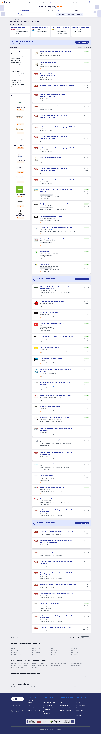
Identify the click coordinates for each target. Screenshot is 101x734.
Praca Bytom (54, 689)
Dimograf (42, 338)
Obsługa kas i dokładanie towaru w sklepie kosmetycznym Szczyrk (53, 74)
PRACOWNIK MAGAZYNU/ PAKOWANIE (52, 323)
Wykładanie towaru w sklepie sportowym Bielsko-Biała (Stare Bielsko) (57, 511)
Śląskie (20, 19)
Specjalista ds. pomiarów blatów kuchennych (54, 204)
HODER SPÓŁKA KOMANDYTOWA (47, 205)
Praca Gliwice (73, 687)
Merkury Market (43, 349)
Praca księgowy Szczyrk (56, 676)
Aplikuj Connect (80, 710)
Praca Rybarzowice (35, 648)
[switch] (82, 42)
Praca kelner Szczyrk (36, 667)
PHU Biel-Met (43, 408)
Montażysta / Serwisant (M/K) (49, 603)
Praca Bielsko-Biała (55, 654)
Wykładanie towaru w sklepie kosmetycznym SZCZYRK (57, 85)
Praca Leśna (14, 652)
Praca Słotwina (54, 646)
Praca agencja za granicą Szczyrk (39, 676)
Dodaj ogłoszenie (54, 2)
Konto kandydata (83, 2)
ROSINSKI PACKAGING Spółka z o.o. (48, 373)
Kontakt (78, 702)
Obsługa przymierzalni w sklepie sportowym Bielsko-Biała (58, 584)
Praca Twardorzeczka (56, 650)
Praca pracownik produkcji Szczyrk (19, 663)
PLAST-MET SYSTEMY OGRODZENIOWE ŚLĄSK (50, 290)
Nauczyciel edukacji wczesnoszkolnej (52, 488)
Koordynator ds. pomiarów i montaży (51, 216)
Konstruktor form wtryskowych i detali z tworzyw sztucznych (55, 370)
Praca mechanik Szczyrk (56, 665)
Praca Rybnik (73, 689)
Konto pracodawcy (47, 705)
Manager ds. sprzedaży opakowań (50, 464)
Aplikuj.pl (12, 19)
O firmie (78, 700)
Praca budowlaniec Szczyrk (37, 663)
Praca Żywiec (73, 654)
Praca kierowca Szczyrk (76, 663)
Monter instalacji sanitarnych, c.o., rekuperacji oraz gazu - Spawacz (58, 190)
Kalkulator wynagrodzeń (43, 2)
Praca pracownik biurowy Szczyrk (39, 665)
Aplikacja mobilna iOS (65, 713)
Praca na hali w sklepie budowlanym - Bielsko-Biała (56, 552)
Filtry (21, 14)
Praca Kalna (53, 648)
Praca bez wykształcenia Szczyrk (78, 676)
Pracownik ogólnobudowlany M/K (40, 27)
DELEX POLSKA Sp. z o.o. (45, 500)
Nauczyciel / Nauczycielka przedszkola (52, 239)
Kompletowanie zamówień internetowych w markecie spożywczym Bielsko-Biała (56, 541)
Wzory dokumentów (64, 705)
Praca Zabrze (34, 689)
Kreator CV (33, 2)
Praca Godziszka (35, 646)
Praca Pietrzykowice (36, 652)
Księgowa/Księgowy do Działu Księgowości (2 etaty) (56, 395)
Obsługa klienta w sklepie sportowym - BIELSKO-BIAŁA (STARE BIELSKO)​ (57, 453)
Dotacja (78, 713)
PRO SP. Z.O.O (43, 325)
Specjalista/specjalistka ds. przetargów (52, 301)
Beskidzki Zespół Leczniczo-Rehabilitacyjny (49, 253)
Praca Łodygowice (74, 650)
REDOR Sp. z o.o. (44, 360)
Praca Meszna (73, 646)
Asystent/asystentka (46, 475)
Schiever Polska (43, 432)
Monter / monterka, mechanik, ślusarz (52, 440)
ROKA (41, 605)
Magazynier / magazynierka (18, 27)
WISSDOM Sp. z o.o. (44, 314)
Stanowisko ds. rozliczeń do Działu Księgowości (55, 417)
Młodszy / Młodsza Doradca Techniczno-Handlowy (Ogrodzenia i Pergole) (56, 288)
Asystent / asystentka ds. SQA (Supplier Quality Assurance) (55, 383)
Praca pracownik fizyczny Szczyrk (59, 663)
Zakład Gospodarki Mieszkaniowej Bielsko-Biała (50, 397)
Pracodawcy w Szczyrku (15, 222)
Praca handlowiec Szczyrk (76, 665)
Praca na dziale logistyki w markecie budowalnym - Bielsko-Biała (56, 562)
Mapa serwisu (79, 715)
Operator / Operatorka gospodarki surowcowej (81, 27)
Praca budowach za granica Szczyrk (20, 678)
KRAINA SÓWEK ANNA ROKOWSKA (47, 240)
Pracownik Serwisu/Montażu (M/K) (51, 358)
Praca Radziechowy (16, 654)
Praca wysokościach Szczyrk (38, 678)
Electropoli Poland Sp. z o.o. (46, 386)
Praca (16, 19)
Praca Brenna (34, 650)
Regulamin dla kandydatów (33, 710)
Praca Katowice (15, 687)
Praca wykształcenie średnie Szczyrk (60, 678)
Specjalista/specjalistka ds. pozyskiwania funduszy (60, 27)
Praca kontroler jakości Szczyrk (77, 678)
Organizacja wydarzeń (81, 707)
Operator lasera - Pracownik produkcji (52, 499)
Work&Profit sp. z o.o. (45, 77)
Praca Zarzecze (74, 652)
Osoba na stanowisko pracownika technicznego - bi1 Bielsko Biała (56, 429)
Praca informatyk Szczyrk (17, 667)
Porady (28, 2)
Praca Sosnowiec (55, 687)
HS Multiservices (43, 476)
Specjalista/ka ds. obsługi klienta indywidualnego (55, 51)
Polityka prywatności (81, 705)
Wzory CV (62, 702)
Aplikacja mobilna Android (66, 710)
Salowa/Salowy (45, 251)
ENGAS (41, 465)
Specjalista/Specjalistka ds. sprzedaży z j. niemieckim (56, 336)
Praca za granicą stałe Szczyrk (18, 676)
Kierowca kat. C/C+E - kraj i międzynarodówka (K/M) (56, 228)
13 (78, 637)
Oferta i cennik (46, 700)
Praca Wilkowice (15, 650)
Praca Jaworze (54, 652)
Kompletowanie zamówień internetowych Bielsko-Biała (57, 594)
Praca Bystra (14, 648)
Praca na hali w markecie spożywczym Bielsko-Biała (56, 531)
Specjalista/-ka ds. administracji (50, 406)
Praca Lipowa (73, 648)
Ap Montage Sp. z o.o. (45, 441)
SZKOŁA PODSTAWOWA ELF (46, 489)
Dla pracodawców (94, 2)
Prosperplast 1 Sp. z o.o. (45, 229)
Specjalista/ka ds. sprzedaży (49, 62)
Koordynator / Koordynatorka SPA (50, 157)
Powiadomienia (30, 713)
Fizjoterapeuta (44, 264)
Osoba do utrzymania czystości (50, 347)
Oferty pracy (15, 2)
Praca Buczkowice (15, 646)
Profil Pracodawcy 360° (49, 702)
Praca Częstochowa (36, 687)
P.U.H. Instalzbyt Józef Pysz (46, 192)
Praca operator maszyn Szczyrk (19, 665)
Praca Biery (34, 654)
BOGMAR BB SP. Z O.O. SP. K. (46, 303)
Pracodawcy (22, 2)
